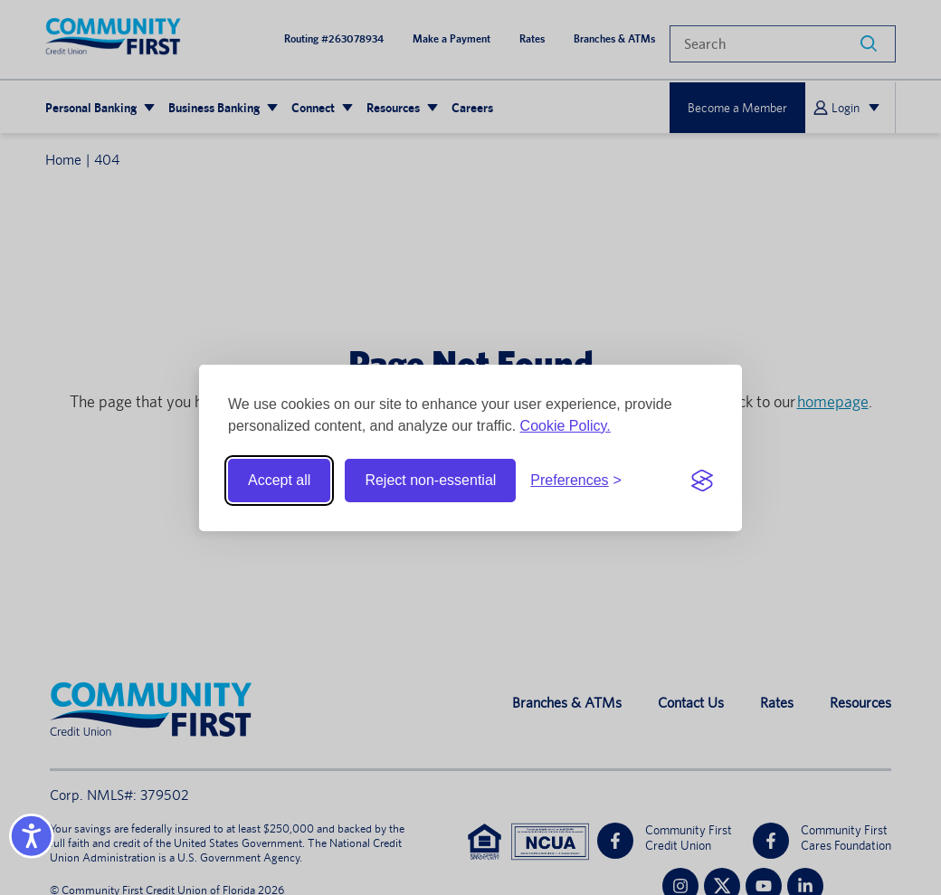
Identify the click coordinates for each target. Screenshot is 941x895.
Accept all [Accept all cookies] (279, 480)
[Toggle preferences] (576, 480)
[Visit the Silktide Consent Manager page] (702, 480)
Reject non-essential (430, 480)
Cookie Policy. (565, 425)
